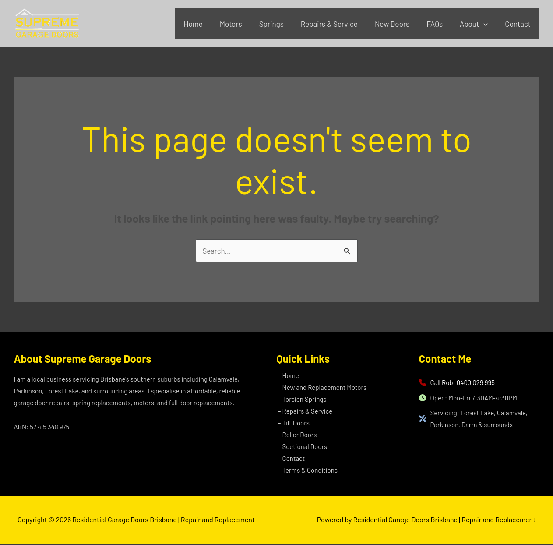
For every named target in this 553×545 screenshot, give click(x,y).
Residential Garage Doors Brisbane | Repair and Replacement (20, 39)
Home (209, 23)
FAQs (440, 23)
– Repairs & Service (304, 411)
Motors (245, 23)
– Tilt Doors (292, 423)
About (477, 23)
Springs (283, 23)
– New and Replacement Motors (321, 388)
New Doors (399, 23)
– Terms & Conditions (306, 471)
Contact (519, 23)
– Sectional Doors (301, 447)
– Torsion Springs (301, 399)
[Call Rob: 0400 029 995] (457, 383)
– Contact (290, 459)
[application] (487, 23)
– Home (287, 376)
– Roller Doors (296, 435)
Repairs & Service (338, 23)
